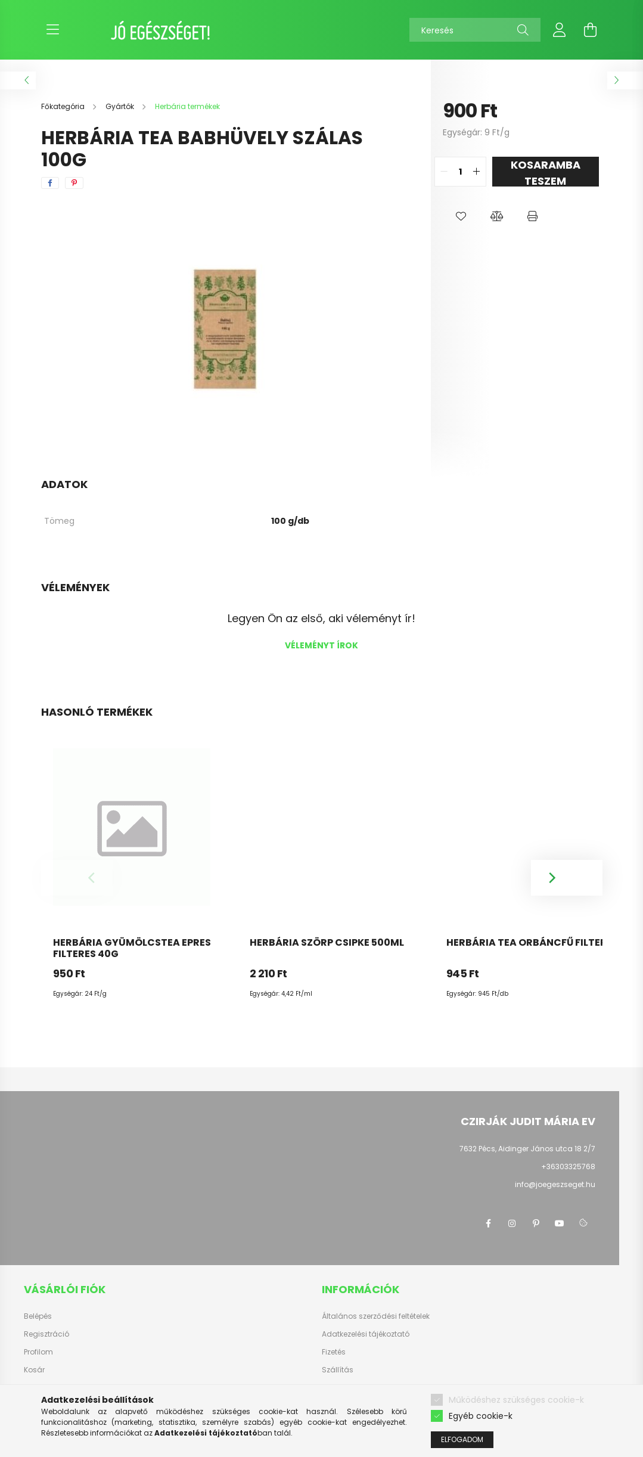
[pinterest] (74, 183)
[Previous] (77, 878)
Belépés (38, 1316)
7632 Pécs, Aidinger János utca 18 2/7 (527, 1149)
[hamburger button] (53, 30)
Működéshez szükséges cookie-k (516, 1400)
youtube (559, 1223)
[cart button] (590, 30)
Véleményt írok (321, 645)
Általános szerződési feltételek (376, 1316)
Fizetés (334, 1352)
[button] (461, 216)
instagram (512, 1223)
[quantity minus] (444, 172)
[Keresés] (475, 30)
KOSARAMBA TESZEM (545, 172)
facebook (488, 1223)
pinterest (536, 1223)
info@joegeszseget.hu (555, 1184)
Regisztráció (46, 1334)
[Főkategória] (63, 106)
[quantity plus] (477, 172)
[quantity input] (460, 171)
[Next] (566, 878)
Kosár (34, 1370)
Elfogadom (462, 1439)
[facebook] (50, 183)
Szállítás (337, 1370)
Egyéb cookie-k (480, 1416)
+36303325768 (568, 1166)
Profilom (38, 1352)
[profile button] (559, 30)
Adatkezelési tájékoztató (365, 1334)
